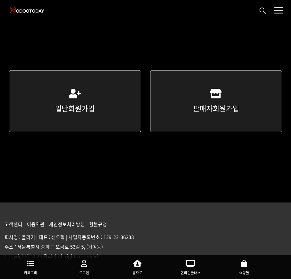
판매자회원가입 (216, 101)
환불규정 (98, 224)
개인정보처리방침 (67, 224)
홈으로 (137, 266)
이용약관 (36, 224)
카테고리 (30, 266)
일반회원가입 (75, 101)
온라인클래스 (191, 266)
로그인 (84, 266)
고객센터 (14, 224)
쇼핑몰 (244, 266)
